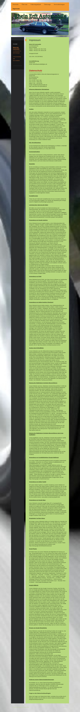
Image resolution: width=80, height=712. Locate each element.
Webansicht (65, 707)
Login (66, 705)
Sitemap (22, 705)
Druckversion (16, 705)
